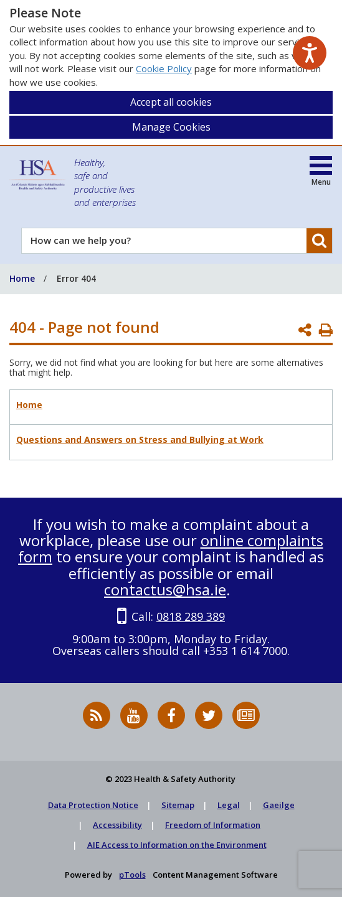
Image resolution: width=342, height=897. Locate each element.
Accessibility (117, 824)
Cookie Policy (164, 68)
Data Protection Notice (93, 805)
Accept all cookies (171, 102)
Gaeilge (279, 805)
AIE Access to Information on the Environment (177, 844)
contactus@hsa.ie (165, 589)
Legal (228, 805)
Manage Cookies (171, 127)
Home (29, 405)
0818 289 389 (190, 616)
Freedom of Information (212, 824)
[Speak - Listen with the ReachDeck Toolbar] (309, 53)
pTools (132, 874)
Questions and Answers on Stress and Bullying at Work (140, 439)
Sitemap (177, 805)
